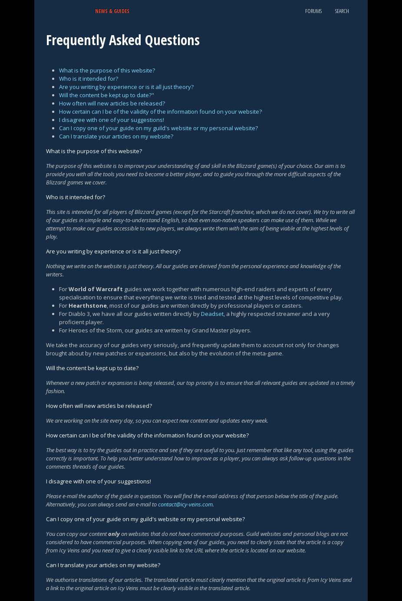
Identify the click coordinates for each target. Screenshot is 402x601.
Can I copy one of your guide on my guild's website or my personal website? (158, 128)
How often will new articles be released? (112, 103)
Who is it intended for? (88, 78)
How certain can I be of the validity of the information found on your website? (160, 111)
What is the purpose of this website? (107, 70)
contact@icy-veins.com (185, 504)
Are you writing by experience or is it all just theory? (126, 87)
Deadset (212, 314)
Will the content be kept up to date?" (106, 95)
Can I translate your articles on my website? (116, 136)
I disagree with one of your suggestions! (111, 120)
